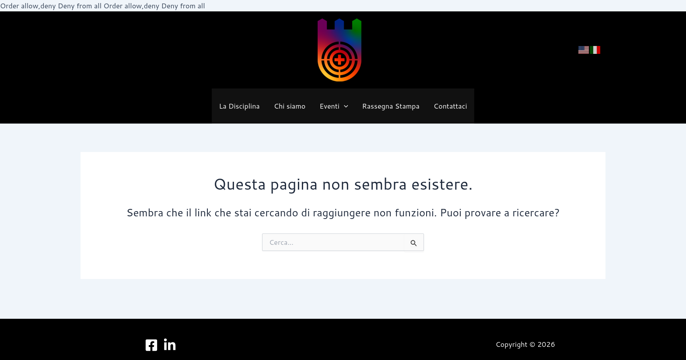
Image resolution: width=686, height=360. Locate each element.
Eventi (333, 106)
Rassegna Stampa (391, 106)
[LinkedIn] (169, 345)
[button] (344, 106)
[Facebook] (151, 345)
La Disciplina (239, 106)
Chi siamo (290, 106)
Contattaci (450, 106)
